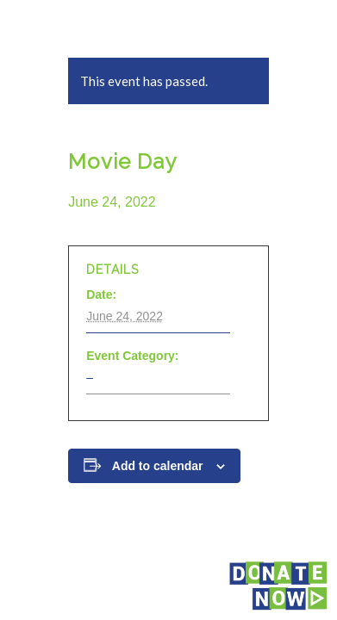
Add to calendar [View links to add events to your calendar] (157, 466)
